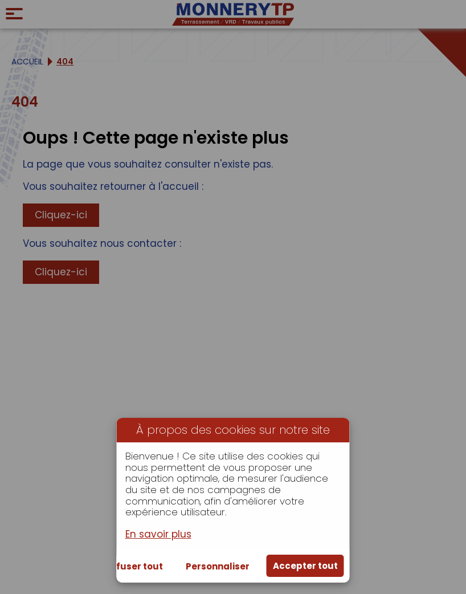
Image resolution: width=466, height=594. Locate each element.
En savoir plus (158, 534)
